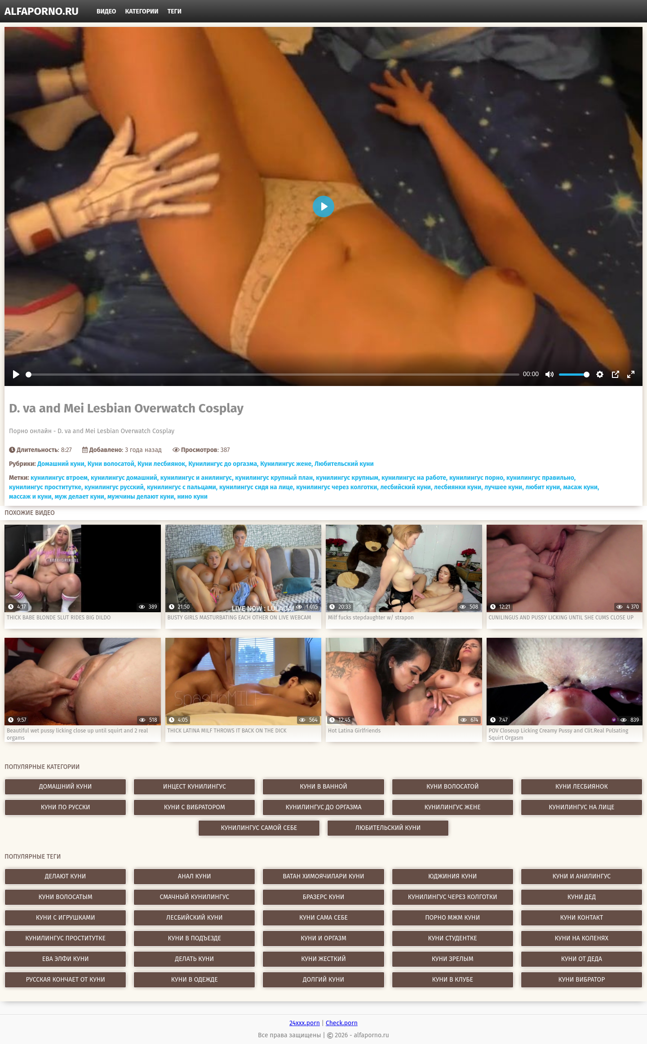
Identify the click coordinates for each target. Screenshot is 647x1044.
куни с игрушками (65, 917)
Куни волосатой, (112, 464)
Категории (142, 11)
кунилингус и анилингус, (197, 478)
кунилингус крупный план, (274, 478)
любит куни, (543, 487)
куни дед (581, 897)
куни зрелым (453, 959)
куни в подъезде (194, 938)
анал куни (194, 876)
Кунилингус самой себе (259, 828)
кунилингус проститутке (65, 938)
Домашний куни (65, 786)
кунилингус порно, (477, 478)
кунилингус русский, (114, 487)
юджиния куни (452, 876)
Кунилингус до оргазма (324, 807)
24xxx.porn (304, 1023)
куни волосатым (66, 897)
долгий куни (323, 979)
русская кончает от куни (65, 979)
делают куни (65, 876)
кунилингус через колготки (452, 897)
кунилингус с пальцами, (182, 487)
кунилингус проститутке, (46, 487)
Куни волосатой (452, 786)
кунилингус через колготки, (337, 487)
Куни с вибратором (194, 807)
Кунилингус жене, (286, 464)
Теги (175, 11)
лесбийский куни (194, 917)
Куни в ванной (323, 786)
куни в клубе (452, 979)
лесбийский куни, (406, 487)
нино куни (192, 496)
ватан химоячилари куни (323, 876)
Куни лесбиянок (581, 786)
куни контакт (581, 917)
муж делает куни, (80, 496)
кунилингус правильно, (541, 478)
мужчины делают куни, (141, 496)
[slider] (272, 374)
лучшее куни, (503, 487)
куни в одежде (194, 979)
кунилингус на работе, (414, 478)
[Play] (16, 374)
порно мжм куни (452, 917)
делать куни (194, 959)
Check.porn (342, 1023)
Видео (106, 11)
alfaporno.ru (41, 11)
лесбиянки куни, (458, 487)
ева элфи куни (65, 959)
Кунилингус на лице (581, 807)
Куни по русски (65, 807)
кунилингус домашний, (125, 478)
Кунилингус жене (453, 807)
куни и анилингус (582, 876)
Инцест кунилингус (194, 786)
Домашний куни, (61, 464)
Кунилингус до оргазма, (223, 464)
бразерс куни (324, 897)
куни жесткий (323, 959)
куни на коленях (582, 938)
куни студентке (452, 938)
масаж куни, (581, 487)
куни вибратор (581, 979)
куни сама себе (323, 917)
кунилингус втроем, (60, 478)
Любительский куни (344, 464)
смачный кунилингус (194, 897)
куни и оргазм (323, 938)
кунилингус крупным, (348, 478)
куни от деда (581, 959)
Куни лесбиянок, (161, 464)
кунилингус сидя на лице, (257, 487)
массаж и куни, (31, 496)
